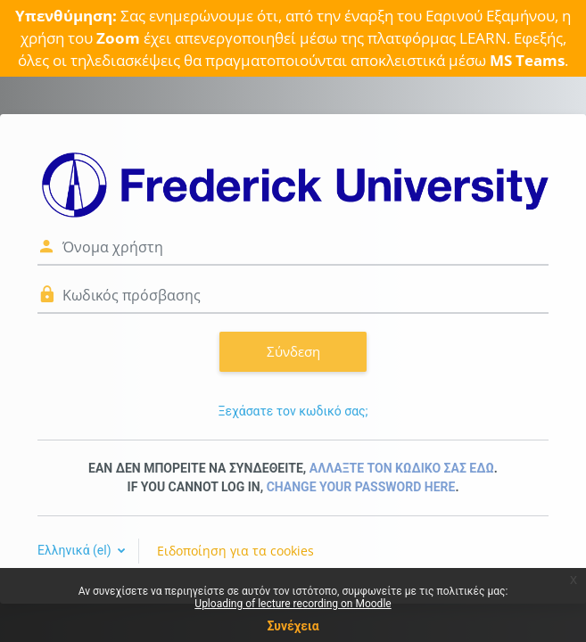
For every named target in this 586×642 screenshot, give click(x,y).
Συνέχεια (292, 626)
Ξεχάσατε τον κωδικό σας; (292, 411)
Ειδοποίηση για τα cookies (235, 550)
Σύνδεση (293, 351)
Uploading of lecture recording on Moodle (292, 603)
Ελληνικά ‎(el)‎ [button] (75, 550)
